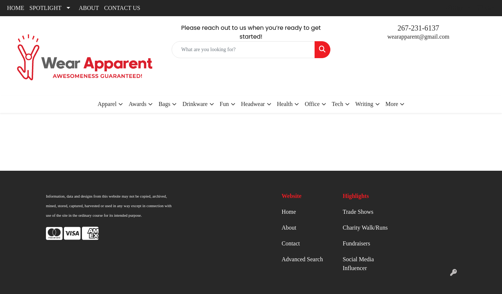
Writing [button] (364, 104)
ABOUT (89, 8)
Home (289, 212)
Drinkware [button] (194, 104)
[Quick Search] (243, 49)
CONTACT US (122, 8)
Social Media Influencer (358, 263)
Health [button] (285, 104)
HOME (15, 8)
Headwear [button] (253, 104)
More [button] (392, 104)
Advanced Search (302, 259)
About (289, 227)
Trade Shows (358, 212)
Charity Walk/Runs (365, 227)
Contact (291, 243)
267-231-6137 (418, 28)
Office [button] (312, 104)
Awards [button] (137, 104)
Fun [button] (224, 104)
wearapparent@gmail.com (418, 36)
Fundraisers (356, 243)
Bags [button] (164, 104)
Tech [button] (337, 104)
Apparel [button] (107, 104)
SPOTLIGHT (45, 8)
